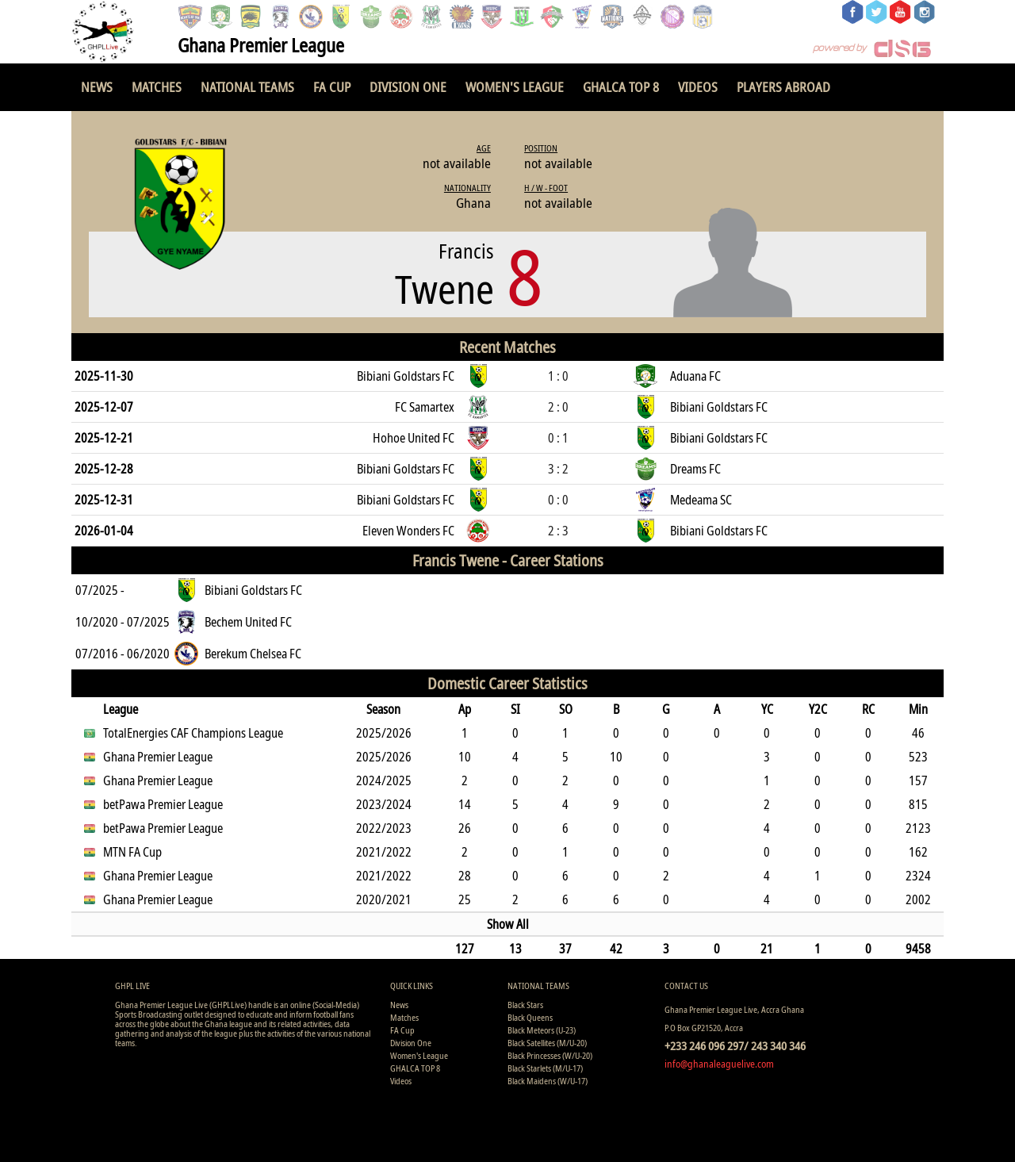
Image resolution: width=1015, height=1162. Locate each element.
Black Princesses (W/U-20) (550, 1055)
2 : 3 (558, 530)
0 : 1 (558, 438)
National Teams (247, 87)
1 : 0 (558, 376)
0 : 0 (558, 499)
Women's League (514, 87)
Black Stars (525, 1005)
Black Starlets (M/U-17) (545, 1068)
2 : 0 (558, 407)
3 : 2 (558, 468)
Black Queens (530, 1017)
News (97, 87)
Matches (157, 87)
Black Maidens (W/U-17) (548, 1081)
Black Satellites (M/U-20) (547, 1043)
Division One (408, 87)
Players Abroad (783, 87)
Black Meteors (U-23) (542, 1030)
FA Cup (331, 87)
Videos (698, 87)
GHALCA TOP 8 (621, 87)
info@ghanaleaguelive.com (719, 1064)
